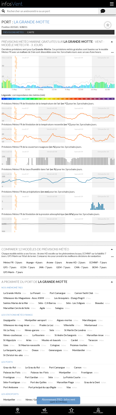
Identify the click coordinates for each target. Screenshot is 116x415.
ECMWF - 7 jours (98, 262)
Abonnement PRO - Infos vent (58, 400)
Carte (30, 32)
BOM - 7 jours (99, 267)
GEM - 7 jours (63, 267)
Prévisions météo (13, 32)
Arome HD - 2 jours (75, 262)
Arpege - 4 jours (34, 262)
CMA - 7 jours (81, 267)
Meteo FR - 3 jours (12, 262)
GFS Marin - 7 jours (13, 272)
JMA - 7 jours (45, 267)
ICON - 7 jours (27, 267)
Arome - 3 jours (54, 262)
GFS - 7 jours (9, 267)
